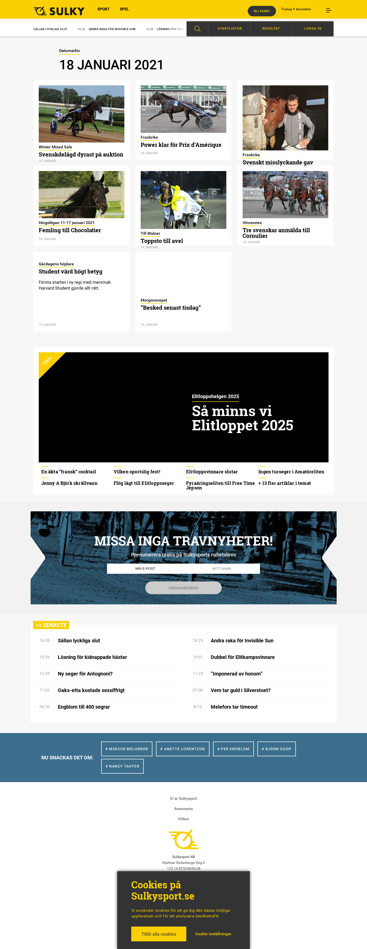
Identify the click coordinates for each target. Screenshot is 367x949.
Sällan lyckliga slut (49, 29)
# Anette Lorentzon (182, 749)
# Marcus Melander (127, 749)
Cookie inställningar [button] (213, 933)
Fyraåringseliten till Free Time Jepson (220, 485)
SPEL (124, 11)
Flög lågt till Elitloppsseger (144, 483)
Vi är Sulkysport (183, 798)
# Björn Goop (277, 749)
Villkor (183, 819)
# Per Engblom (233, 749)
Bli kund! (262, 11)
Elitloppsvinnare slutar (212, 472)
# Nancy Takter (123, 766)
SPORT (103, 11)
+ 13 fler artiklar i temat (284, 483)
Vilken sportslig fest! (137, 472)
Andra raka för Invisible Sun (111, 29)
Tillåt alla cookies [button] (158, 934)
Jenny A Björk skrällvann (69, 483)
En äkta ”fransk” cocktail (68, 472)
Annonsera (183, 809)
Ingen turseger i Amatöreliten (291, 472)
